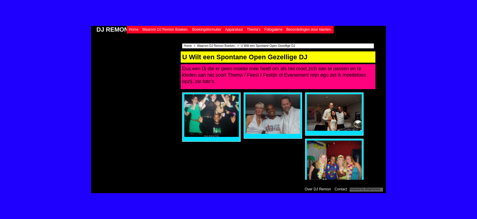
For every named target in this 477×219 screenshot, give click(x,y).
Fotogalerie (273, 29)
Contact (341, 189)
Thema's (254, 29)
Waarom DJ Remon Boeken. (165, 29)
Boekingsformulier (206, 29)
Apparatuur (234, 29)
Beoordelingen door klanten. (309, 29)
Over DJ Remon (318, 189)
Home (133, 29)
